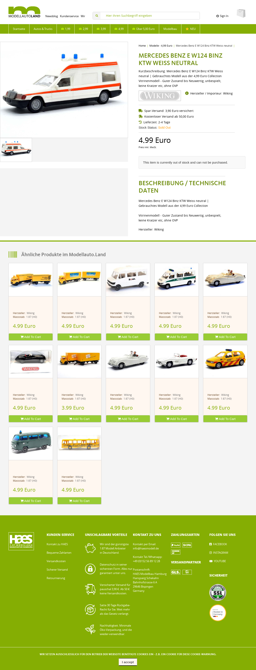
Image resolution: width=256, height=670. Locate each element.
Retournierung (56, 578)
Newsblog (51, 16)
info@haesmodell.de (146, 548)
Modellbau (170, 29)
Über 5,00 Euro (143, 29)
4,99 (119, 29)
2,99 (83, 29)
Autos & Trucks (43, 29)
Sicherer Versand (57, 569)
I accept (128, 662)
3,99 (101, 29)
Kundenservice (69, 16)
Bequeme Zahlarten (59, 552)
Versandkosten (56, 561)
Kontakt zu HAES (57, 544)
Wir (83, 16)
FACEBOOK (220, 544)
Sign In (222, 16)
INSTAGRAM (220, 552)
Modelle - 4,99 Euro (160, 45)
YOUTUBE (220, 561)
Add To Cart (31, 337)
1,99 (65, 29)
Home (142, 45)
